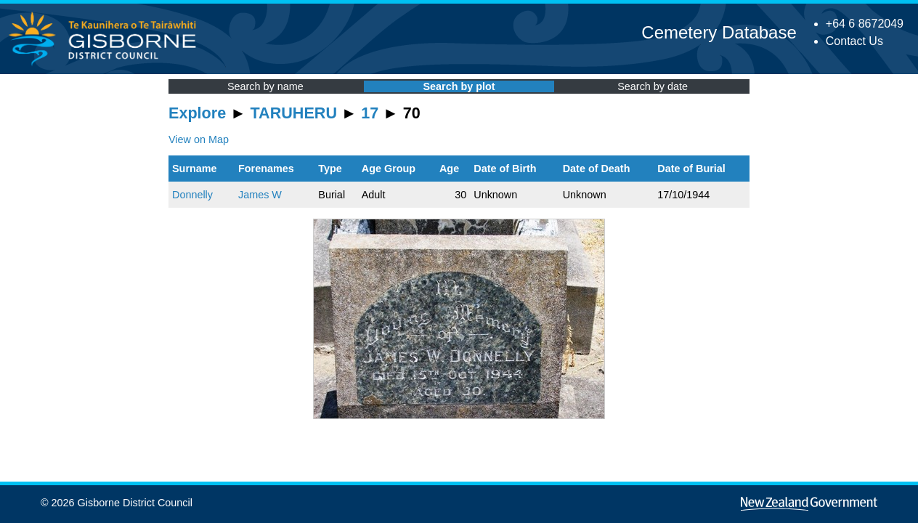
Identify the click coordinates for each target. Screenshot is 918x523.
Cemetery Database (718, 32)
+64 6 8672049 (864, 23)
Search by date (652, 86)
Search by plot (459, 86)
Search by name (265, 86)
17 (369, 113)
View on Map (198, 139)
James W (260, 194)
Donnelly (192, 194)
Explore (197, 113)
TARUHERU (294, 113)
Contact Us (854, 41)
